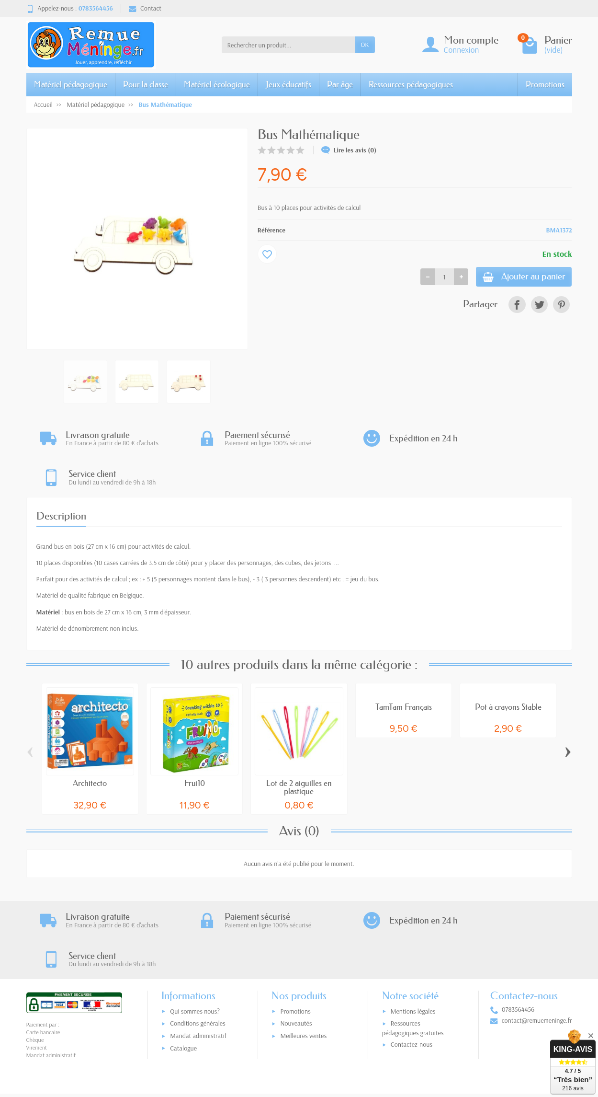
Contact (145, 8)
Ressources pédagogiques (411, 84)
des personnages (249, 524)
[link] (516, 306)
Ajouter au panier (517, 277)
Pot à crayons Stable (508, 668)
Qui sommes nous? (195, 935)
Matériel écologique (217, 84)
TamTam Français (403, 668)
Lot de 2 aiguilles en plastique (299, 748)
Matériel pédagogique (70, 84)
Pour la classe (145, 84)
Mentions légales (413, 935)
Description (61, 477)
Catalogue (183, 972)
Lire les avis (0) (349, 150)
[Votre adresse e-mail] (279, 1037)
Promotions (545, 84)
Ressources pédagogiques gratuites (413, 952)
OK (365, 44)
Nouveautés (296, 947)
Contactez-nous (411, 968)
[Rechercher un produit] (288, 44)
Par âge (340, 84)
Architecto (90, 744)
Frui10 (194, 744)
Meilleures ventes (303, 960)
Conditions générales (198, 947)
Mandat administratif (198, 960)
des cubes (287, 524)
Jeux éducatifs (288, 84)
